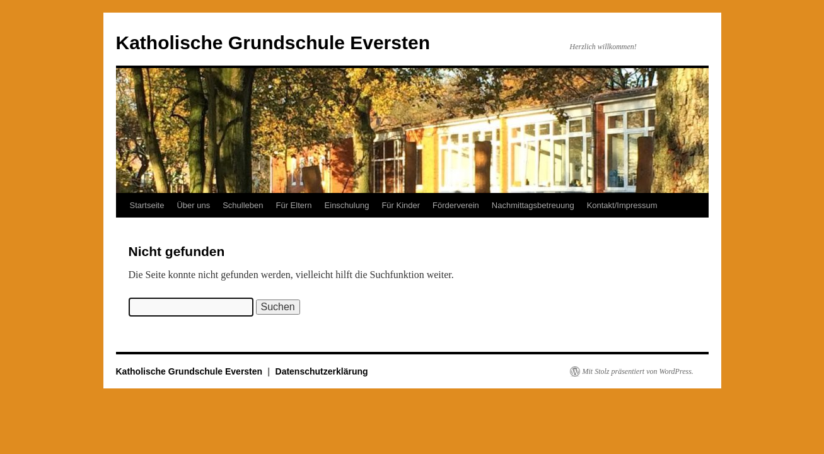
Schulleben (243, 205)
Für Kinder (400, 205)
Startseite (147, 205)
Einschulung (347, 205)
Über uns (193, 205)
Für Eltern (294, 205)
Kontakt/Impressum (622, 205)
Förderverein (455, 205)
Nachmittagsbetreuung (533, 205)
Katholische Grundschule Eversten (273, 42)
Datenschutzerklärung (322, 371)
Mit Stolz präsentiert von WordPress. (638, 371)
